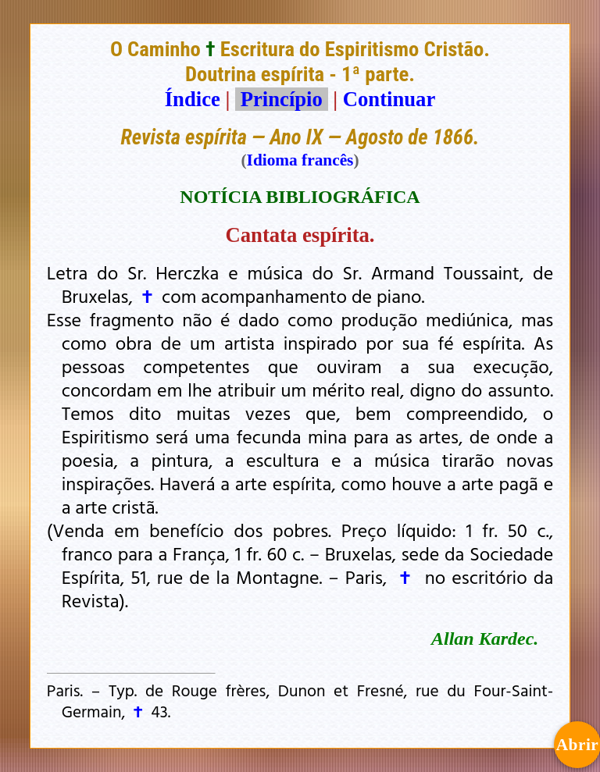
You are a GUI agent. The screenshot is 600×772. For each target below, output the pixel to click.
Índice (192, 99)
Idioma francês (300, 160)
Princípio (281, 99)
